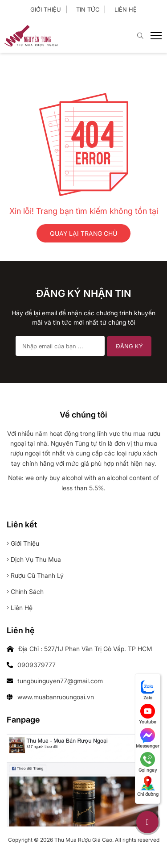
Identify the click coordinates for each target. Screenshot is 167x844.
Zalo (148, 690)
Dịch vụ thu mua (34, 559)
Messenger (147, 738)
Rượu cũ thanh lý (35, 575)
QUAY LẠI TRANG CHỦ (83, 233)
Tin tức (87, 9)
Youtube (147, 714)
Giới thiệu (45, 9)
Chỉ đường (148, 786)
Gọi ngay (147, 762)
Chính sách (25, 591)
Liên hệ (125, 9)
